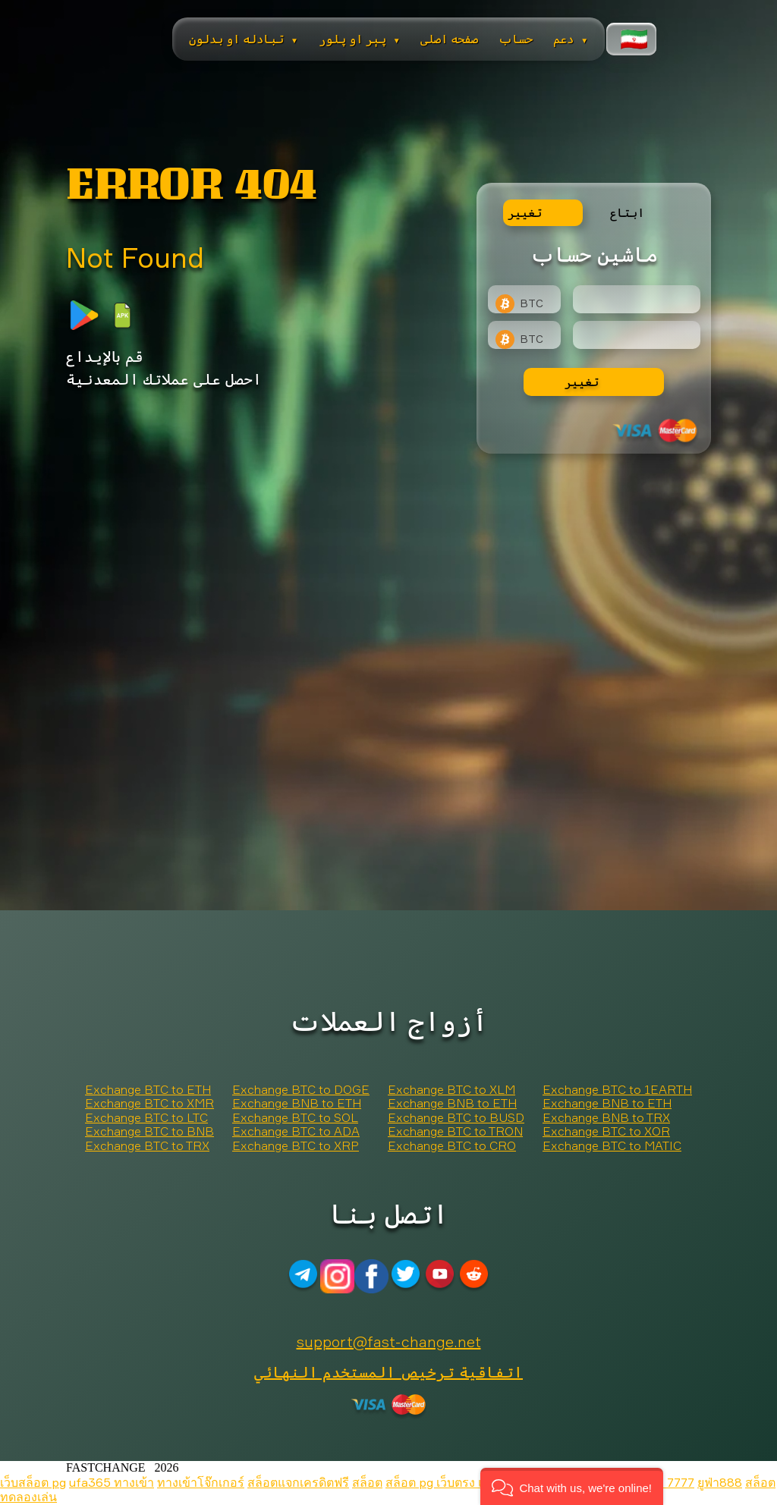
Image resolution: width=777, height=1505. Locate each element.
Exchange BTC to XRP (295, 1145)
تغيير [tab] (525, 212)
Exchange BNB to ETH (296, 1103)
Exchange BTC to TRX (147, 1145)
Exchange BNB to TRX (606, 1117)
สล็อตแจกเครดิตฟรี (298, 1482)
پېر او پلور (360, 38)
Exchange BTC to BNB (149, 1131)
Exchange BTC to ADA (296, 1131)
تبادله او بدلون (243, 38)
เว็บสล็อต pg (33, 1482)
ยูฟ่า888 (719, 1482)
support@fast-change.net (389, 1341)
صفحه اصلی (449, 38)
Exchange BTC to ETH (148, 1089)
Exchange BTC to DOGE (301, 1089)
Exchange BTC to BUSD (456, 1117)
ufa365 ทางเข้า (111, 1482)
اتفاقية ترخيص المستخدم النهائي (388, 1372)
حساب (516, 38)
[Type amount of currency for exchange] (636, 299)
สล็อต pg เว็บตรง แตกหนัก (455, 1482)
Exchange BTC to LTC (146, 1117)
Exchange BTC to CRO (452, 1145)
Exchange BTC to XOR (606, 1131)
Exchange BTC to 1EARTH (617, 1089)
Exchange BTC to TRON (455, 1131)
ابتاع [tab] (627, 212)
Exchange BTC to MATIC (612, 1145)
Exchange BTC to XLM (451, 1089)
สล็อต (367, 1482)
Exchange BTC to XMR (149, 1103)
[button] (571, 1486)
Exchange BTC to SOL (295, 1117)
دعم (570, 38)
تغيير (582, 381)
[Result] (636, 335)
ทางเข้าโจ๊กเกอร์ (200, 1482)
